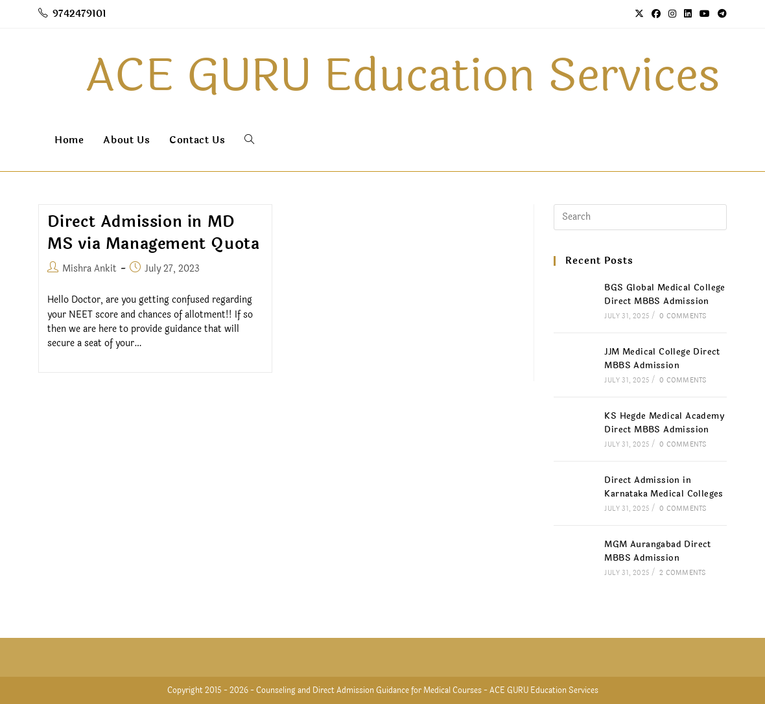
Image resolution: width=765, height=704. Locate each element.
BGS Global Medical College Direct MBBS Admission (664, 294)
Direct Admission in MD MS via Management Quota (153, 233)
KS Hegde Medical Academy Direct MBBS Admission (664, 423)
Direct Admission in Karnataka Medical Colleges (663, 487)
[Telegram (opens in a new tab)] (720, 14)
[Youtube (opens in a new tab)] (705, 14)
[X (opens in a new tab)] (639, 14)
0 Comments (682, 316)
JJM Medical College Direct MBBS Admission (662, 359)
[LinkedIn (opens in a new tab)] (688, 14)
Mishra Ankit (89, 269)
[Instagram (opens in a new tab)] (672, 14)
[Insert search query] (640, 217)
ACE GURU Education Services (543, 690)
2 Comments (682, 573)
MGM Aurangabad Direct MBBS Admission (657, 551)
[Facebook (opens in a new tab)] (656, 14)
